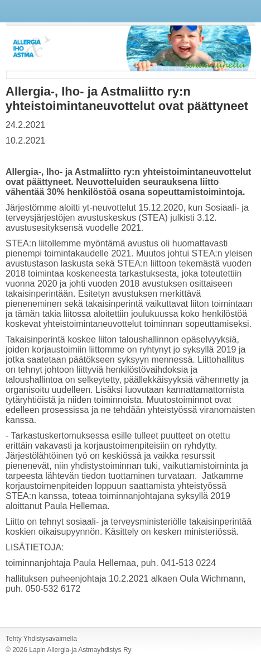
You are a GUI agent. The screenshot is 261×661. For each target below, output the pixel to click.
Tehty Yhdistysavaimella (41, 639)
